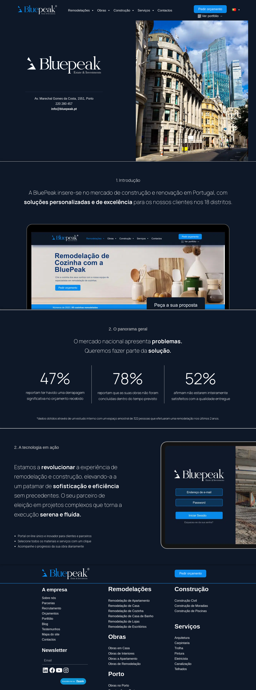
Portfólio (47, 618)
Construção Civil (185, 600)
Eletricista (181, 658)
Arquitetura (181, 637)
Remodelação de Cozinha (125, 611)
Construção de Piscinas (190, 611)
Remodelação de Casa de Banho (130, 616)
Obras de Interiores (121, 653)
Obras (103, 10)
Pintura (179, 653)
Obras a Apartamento (122, 658)
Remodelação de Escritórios (127, 626)
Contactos (165, 10)
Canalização (182, 663)
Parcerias (48, 603)
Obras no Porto (118, 685)
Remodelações (81, 10)
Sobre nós (49, 598)
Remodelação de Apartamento (129, 600)
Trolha (178, 648)
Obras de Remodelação (124, 663)
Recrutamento (51, 608)
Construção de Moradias (191, 605)
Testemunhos (51, 629)
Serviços (146, 10)
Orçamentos (50, 613)
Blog (45, 624)
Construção (124, 10)
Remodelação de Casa (123, 605)
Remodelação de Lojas (124, 621)
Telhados (180, 669)
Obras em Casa (119, 648)
